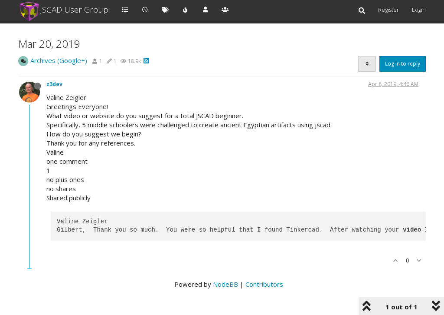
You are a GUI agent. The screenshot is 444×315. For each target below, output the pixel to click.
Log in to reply (402, 63)
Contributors (264, 284)
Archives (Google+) (58, 60)
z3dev (54, 84)
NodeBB (225, 284)
